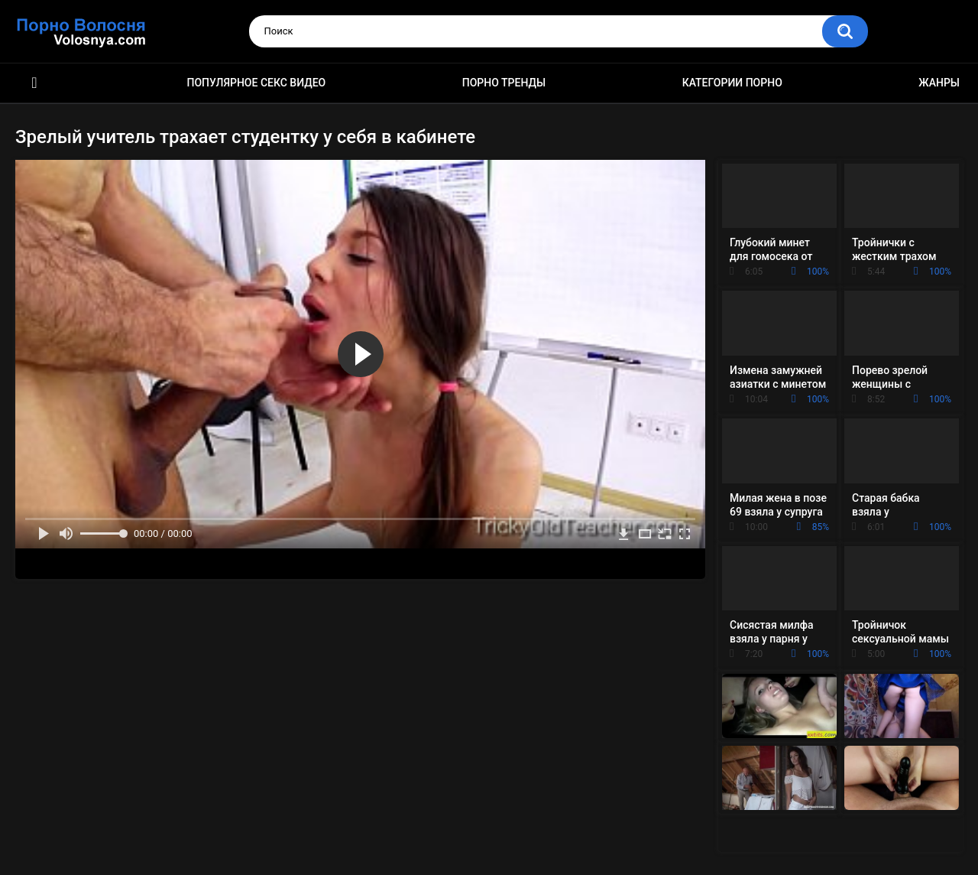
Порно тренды (504, 82)
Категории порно (732, 82)
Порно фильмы (34, 82)
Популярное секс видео (256, 82)
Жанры (939, 82)
